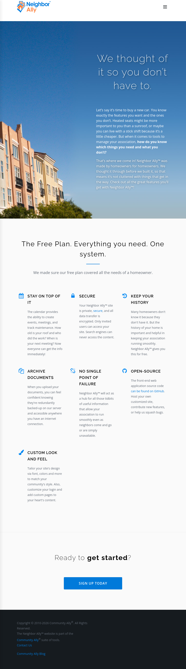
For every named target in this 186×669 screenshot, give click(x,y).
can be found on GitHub (147, 391)
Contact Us (24, 645)
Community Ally (27, 640)
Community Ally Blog (31, 654)
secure (97, 311)
